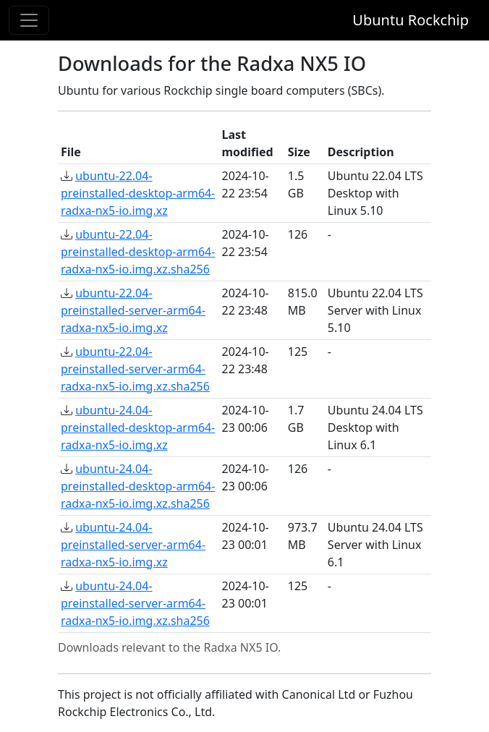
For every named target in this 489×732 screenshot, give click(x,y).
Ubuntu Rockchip (410, 20)
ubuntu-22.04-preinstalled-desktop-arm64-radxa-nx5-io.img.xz (138, 193)
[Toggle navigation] (29, 20)
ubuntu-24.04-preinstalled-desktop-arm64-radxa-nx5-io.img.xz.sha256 (138, 486)
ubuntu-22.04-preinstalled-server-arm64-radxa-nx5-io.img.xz (133, 310)
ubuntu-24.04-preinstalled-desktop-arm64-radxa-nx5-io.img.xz (138, 427)
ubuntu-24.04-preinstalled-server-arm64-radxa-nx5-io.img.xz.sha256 (135, 603)
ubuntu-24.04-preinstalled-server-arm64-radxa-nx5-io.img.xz (133, 544)
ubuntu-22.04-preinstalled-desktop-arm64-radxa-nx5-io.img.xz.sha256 (138, 251)
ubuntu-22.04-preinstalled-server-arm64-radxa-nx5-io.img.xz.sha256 (135, 369)
